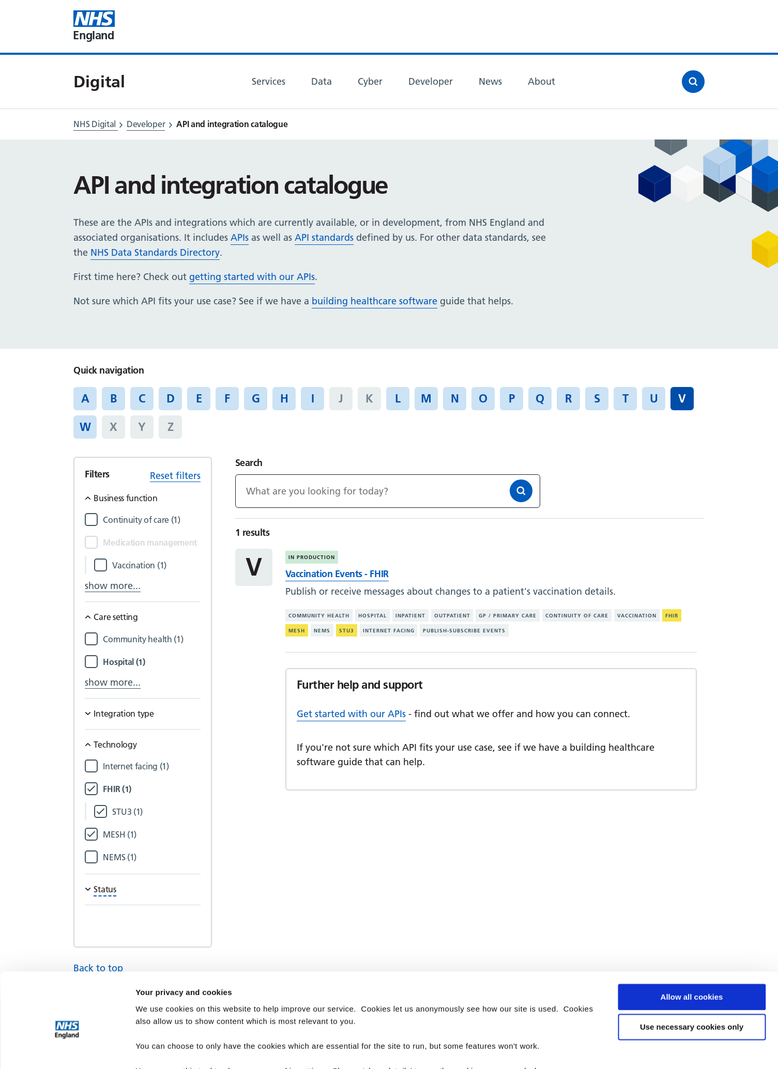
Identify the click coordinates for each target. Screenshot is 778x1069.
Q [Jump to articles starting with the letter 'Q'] (540, 398)
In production (311, 557)
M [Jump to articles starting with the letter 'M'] (426, 398)
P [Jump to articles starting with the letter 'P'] (512, 398)
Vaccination (637, 615)
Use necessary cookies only (691, 976)
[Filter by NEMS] (152, 857)
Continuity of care (576, 615)
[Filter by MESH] (152, 835)
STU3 (346, 630)
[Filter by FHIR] (152, 789)
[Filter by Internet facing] (152, 766)
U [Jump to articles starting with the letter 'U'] (654, 398)
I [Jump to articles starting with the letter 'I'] (312, 398)
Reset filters (175, 476)
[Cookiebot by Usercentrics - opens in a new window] (67, 1049)
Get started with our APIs (351, 714)
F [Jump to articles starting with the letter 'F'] (227, 398)
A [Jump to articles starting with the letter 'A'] (85, 398)
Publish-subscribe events (464, 630)
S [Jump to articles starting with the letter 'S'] (597, 398)
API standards (324, 237)
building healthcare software (374, 301)
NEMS (322, 630)
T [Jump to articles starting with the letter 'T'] (625, 398)
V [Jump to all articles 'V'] (682, 398)
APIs (240, 237)
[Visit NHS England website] (94, 26)
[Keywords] (387, 491)
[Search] (521, 490)
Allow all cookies (692, 946)
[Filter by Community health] (152, 639)
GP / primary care (508, 615)
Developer (146, 124)
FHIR (671, 615)
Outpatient (452, 615)
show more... (113, 586)
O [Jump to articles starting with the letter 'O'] (483, 398)
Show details (159, 1048)
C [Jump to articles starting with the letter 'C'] (142, 398)
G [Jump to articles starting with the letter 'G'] (256, 398)
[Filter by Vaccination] (156, 565)
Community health (318, 615)
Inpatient (410, 615)
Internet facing (389, 630)
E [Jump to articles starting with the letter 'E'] (199, 398)
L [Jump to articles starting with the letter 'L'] (398, 398)
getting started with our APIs (252, 277)
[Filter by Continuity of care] (152, 520)
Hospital (372, 615)
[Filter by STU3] (156, 812)
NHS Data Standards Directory (155, 252)
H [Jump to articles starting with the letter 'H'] (284, 398)
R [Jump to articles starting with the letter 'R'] (568, 398)
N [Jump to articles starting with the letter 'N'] (455, 398)
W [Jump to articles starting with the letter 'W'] (85, 427)
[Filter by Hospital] (152, 662)
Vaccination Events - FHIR (337, 574)
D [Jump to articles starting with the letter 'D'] (170, 398)
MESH (296, 630)
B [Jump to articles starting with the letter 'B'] (113, 398)
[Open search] (693, 81)
